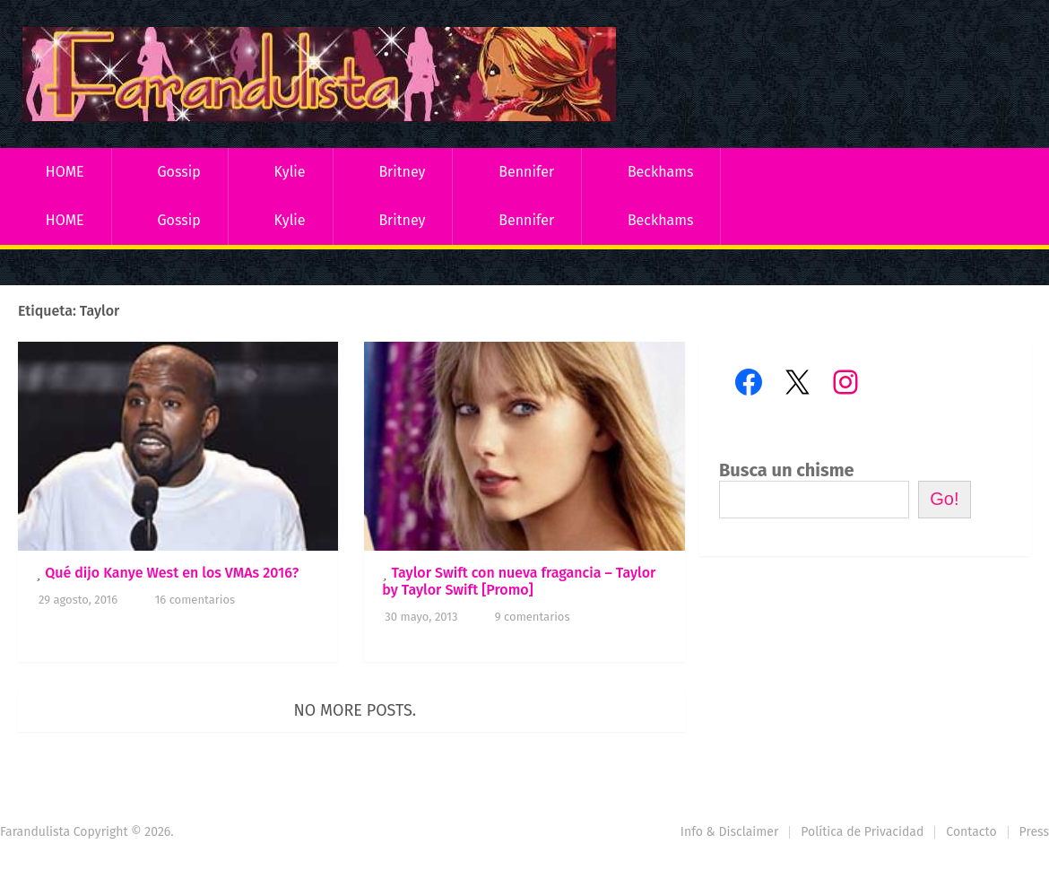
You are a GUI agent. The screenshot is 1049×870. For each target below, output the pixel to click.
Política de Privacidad (862, 832)
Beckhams (661, 171)
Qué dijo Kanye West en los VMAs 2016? (172, 572)
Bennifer (526, 171)
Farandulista (35, 832)
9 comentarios (532, 616)
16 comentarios (195, 599)
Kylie (290, 171)
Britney (401, 171)
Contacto (971, 832)
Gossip (178, 171)
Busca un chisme (786, 470)
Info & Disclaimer (730, 832)
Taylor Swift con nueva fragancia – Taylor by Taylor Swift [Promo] (518, 581)
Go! (944, 499)
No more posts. (355, 710)
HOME (65, 171)
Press (1034, 832)
